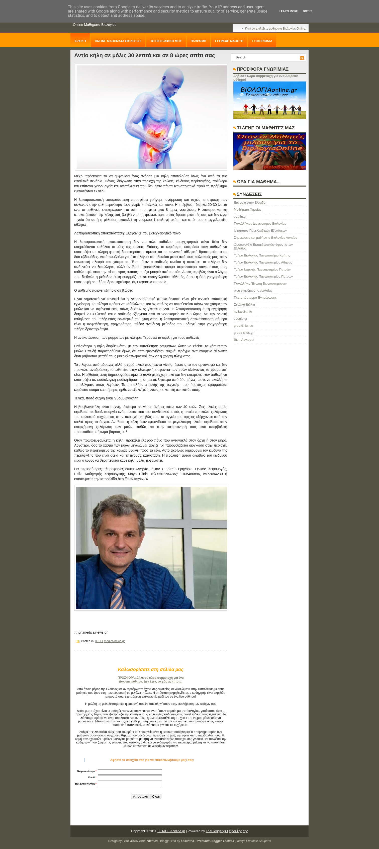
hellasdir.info (243, 311)
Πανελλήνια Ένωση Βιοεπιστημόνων (260, 283)
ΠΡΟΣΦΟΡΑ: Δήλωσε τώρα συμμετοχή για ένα (150, 678)
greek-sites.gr (244, 332)
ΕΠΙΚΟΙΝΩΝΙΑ (262, 41)
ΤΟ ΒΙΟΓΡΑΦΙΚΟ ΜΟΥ (166, 41)
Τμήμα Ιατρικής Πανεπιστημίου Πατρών (262, 269)
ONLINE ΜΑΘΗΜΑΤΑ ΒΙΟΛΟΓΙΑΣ (118, 41)
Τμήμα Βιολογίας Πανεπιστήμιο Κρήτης (262, 255)
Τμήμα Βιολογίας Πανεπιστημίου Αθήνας (263, 262)
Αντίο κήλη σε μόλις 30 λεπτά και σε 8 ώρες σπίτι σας (144, 55)
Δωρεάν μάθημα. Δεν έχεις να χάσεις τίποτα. (150, 681)
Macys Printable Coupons (253, 841)
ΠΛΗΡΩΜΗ (198, 41)
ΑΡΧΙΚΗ (80, 41)
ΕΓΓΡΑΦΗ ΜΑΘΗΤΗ (229, 41)
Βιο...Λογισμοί (244, 340)
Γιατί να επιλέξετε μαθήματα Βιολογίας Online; (275, 28)
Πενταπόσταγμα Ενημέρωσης (255, 297)
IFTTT (99, 641)
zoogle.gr (240, 318)
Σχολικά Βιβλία (244, 304)
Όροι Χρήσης (238, 831)
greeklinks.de (243, 325)
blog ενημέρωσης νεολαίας (253, 290)
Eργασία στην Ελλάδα (249, 202)
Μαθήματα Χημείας (247, 209)
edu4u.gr (240, 216)
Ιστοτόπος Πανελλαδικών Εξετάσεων (260, 230)
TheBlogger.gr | (217, 831)
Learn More (288, 11)
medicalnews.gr (114, 641)
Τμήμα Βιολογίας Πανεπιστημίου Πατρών (263, 276)
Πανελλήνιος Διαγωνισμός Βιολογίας (260, 223)
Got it (307, 11)
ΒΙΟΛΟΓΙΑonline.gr (171, 831)
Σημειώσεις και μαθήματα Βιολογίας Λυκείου (265, 237)
